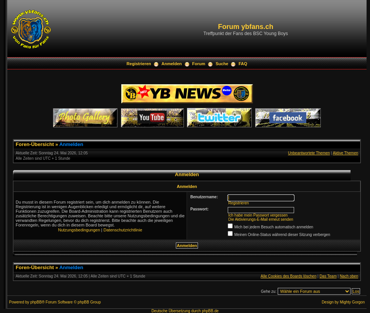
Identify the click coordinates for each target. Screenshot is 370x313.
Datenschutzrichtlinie (122, 230)
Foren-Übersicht (35, 144)
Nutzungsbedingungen (79, 230)
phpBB (36, 302)
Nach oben (349, 276)
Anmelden (171, 63)
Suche (222, 63)
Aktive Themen (345, 153)
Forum (198, 63)
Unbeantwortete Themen (309, 153)
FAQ (243, 63)
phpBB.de (210, 311)
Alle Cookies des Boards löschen (288, 276)
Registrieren (139, 63)
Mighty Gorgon (352, 302)
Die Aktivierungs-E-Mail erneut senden (260, 219)
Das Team (328, 276)
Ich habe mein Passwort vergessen (258, 215)
